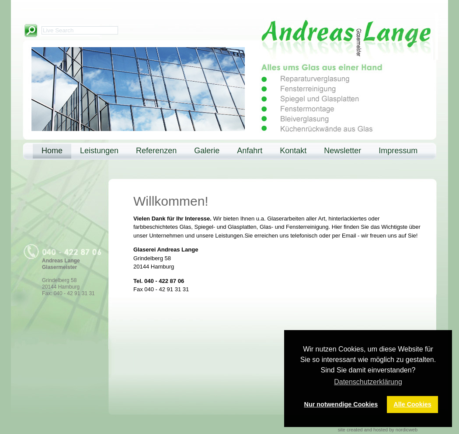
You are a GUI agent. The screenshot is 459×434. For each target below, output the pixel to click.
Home (52, 150)
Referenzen (156, 150)
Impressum (398, 150)
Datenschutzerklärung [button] (368, 382)
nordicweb (406, 429)
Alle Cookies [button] (412, 404)
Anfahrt (249, 150)
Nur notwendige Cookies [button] (341, 404)
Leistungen (99, 150)
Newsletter (342, 150)
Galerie (206, 150)
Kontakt (293, 150)
